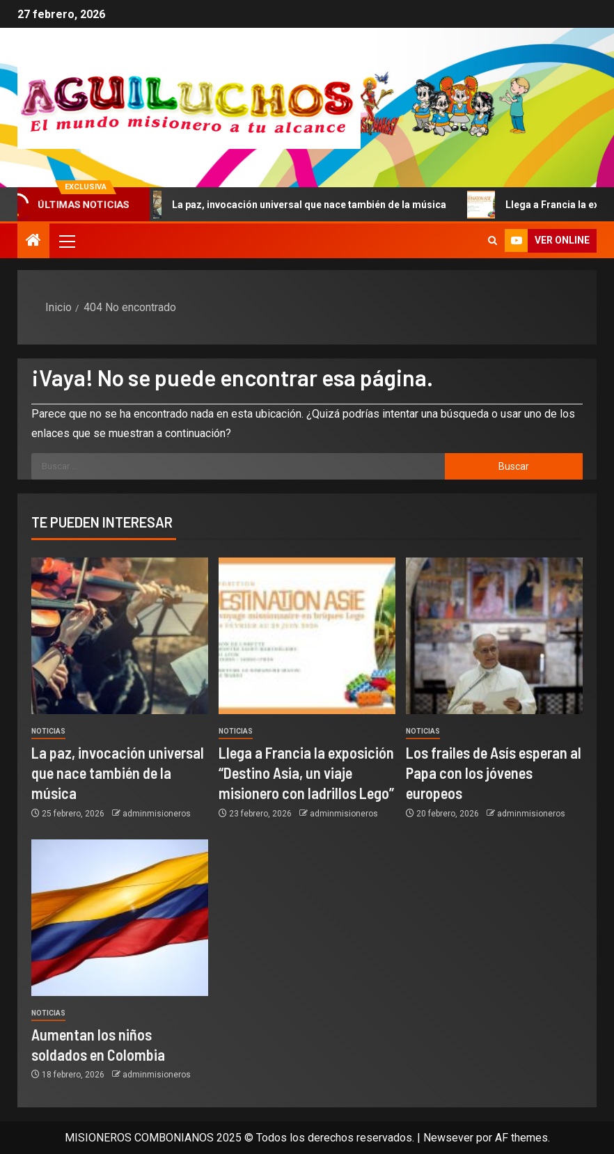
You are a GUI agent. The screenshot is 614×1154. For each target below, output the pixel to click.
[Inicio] (33, 241)
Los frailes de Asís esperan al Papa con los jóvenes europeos (493, 773)
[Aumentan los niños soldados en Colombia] (119, 917)
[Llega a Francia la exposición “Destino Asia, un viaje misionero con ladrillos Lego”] (307, 636)
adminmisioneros (157, 814)
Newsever (448, 1137)
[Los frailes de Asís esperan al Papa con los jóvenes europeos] (494, 636)
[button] (66, 240)
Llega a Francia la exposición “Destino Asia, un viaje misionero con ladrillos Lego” (306, 773)
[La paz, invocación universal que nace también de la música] (119, 636)
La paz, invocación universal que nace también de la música (299, 205)
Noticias (48, 731)
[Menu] (66, 240)
